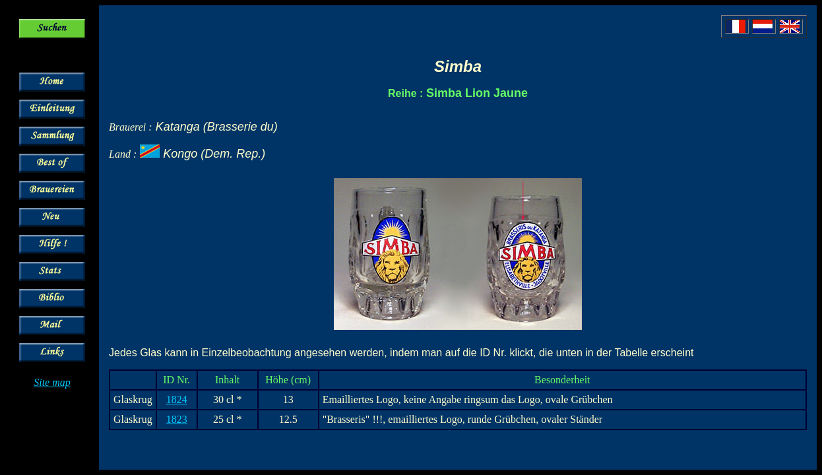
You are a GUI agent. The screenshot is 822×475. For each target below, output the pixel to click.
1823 (176, 419)
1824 (176, 399)
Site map (52, 382)
